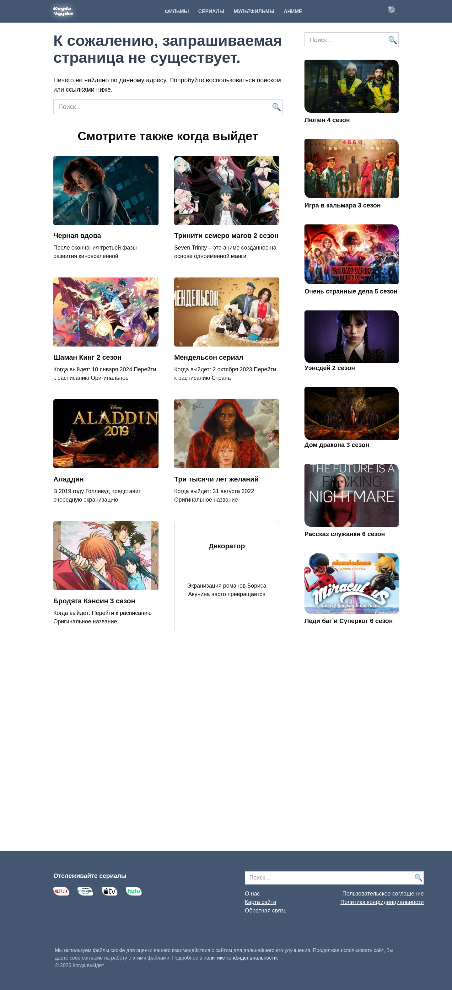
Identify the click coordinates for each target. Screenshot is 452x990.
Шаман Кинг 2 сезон (87, 357)
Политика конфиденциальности (382, 902)
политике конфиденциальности (240, 957)
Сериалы (211, 11)
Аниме (293, 11)
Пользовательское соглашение (383, 893)
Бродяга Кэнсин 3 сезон (94, 601)
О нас (252, 893)
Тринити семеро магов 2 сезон (226, 236)
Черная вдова (77, 236)
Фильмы (177, 11)
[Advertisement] (351, 747)
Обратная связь (266, 910)
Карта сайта (260, 902)
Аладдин (68, 479)
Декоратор (227, 546)
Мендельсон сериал (208, 357)
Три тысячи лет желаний (216, 479)
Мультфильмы (254, 11)
